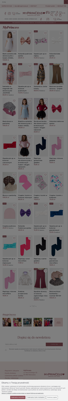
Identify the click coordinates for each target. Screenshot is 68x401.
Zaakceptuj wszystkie (50, 397)
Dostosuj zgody (36, 397)
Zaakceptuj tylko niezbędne (19, 397)
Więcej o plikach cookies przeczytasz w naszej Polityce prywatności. (23, 393)
